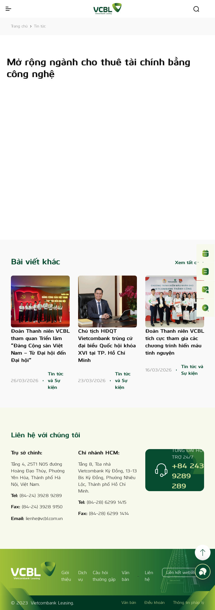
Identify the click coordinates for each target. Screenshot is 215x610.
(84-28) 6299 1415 (106, 502)
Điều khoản (154, 602)
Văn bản (128, 602)
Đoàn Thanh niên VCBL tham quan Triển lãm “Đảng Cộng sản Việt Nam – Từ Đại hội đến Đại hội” (40, 345)
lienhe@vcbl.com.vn (44, 518)
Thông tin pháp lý (188, 602)
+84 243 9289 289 (188, 475)
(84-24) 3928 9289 (41, 495)
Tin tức (40, 26)
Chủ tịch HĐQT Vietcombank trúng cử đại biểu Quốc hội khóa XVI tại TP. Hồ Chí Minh (107, 345)
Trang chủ (19, 26)
